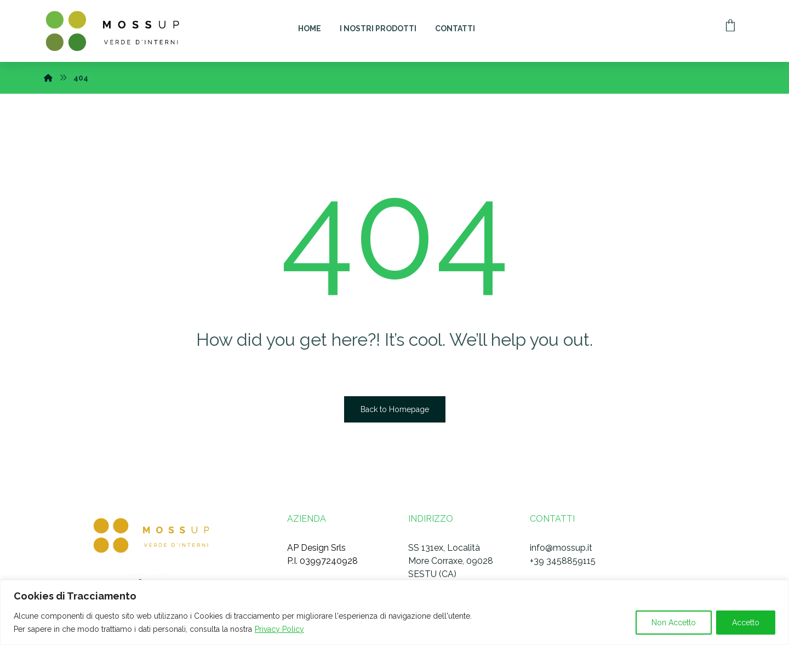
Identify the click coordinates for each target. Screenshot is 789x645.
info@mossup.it (561, 548)
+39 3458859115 (563, 561)
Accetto (745, 622)
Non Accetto (673, 622)
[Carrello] (730, 24)
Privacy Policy (279, 629)
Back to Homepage (395, 409)
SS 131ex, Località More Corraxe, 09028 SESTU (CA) (450, 561)
